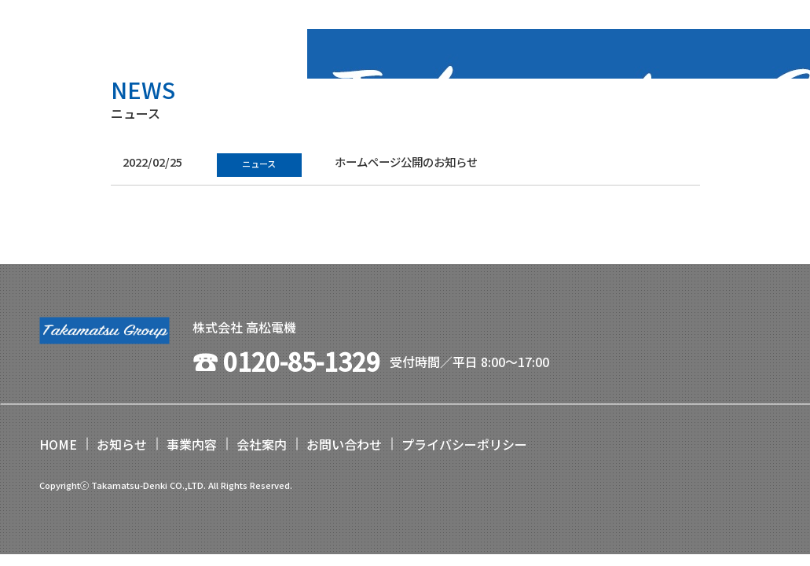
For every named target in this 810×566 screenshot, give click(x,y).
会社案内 (261, 444)
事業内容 (192, 444)
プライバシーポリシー (464, 444)
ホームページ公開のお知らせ (406, 161)
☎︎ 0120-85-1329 (286, 361)
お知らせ (122, 444)
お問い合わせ (344, 444)
